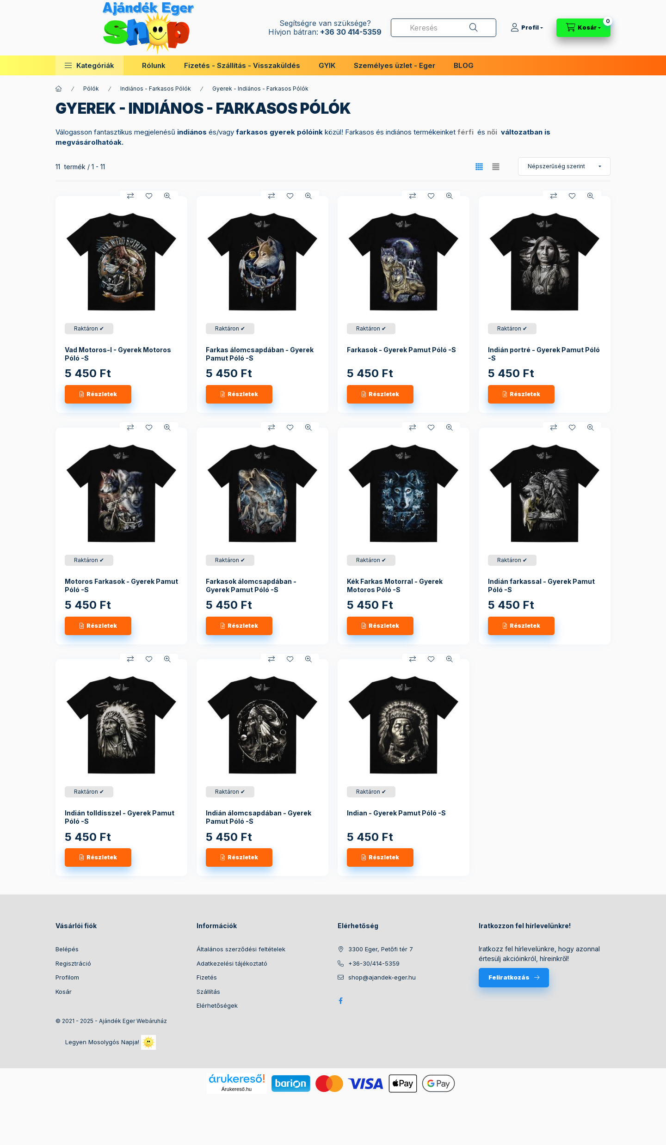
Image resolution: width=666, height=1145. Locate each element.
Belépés (67, 949)
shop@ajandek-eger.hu (382, 977)
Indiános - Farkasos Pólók (155, 88)
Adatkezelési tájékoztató (232, 963)
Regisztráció (73, 963)
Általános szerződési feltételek (241, 949)
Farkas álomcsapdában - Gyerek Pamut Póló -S (260, 354)
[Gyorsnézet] (167, 196)
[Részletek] (98, 394)
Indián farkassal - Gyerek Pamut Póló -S (541, 585)
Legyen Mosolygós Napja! (110, 1042)
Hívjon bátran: (293, 32)
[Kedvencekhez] (149, 196)
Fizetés (207, 977)
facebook (340, 1001)
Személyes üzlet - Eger (394, 65)
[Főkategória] (59, 89)
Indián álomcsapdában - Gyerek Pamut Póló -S (258, 817)
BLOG (464, 65)
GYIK (327, 65)
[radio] (496, 166)
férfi (465, 132)
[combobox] (443, 27)
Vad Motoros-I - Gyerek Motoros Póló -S (118, 354)
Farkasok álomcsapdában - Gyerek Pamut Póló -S (251, 585)
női (492, 132)
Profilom (67, 977)
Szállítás (208, 991)
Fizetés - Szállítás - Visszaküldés (242, 65)
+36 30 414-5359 (350, 32)
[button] (89, 65)
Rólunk (154, 65)
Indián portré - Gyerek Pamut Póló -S (544, 354)
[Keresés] (473, 28)
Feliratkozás (509, 977)
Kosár (64, 991)
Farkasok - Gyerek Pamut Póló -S (401, 350)
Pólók (91, 88)
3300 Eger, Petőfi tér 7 (380, 949)
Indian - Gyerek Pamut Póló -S (396, 813)
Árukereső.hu (237, 1089)
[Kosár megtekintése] (583, 27)
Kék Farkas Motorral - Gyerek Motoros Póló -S (395, 585)
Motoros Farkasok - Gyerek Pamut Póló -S (121, 585)
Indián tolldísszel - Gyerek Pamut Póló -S (119, 817)
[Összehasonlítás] (130, 196)
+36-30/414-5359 (374, 963)
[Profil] (527, 27)
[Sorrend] (564, 166)
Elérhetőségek (217, 1005)
